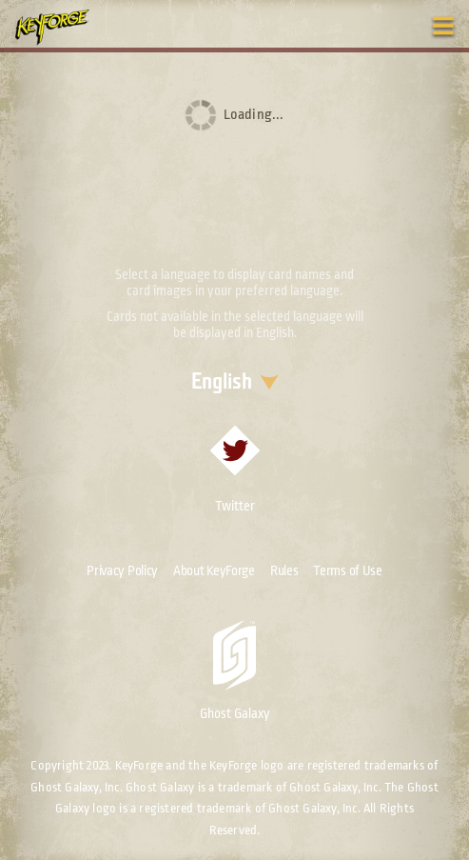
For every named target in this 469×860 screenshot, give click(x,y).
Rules (284, 570)
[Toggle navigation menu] (443, 26)
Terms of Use (347, 570)
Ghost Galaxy (235, 670)
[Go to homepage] (62, 27)
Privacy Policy (122, 570)
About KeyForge (214, 570)
